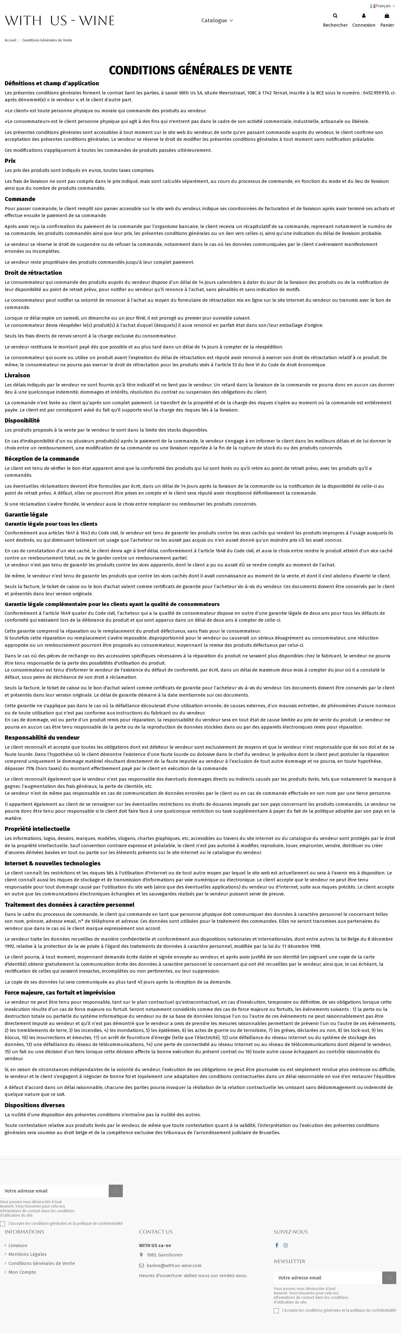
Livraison (18, 1245)
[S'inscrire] (116, 1191)
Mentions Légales (27, 1254)
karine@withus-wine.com (174, 1265)
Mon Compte (22, 1272)
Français (383, 6)
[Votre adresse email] (54, 1191)
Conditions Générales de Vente (41, 1263)
